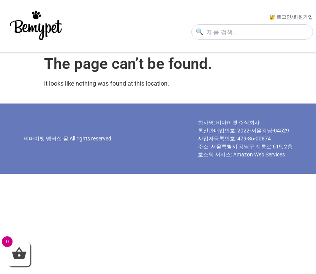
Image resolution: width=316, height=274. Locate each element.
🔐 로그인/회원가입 (291, 17)
